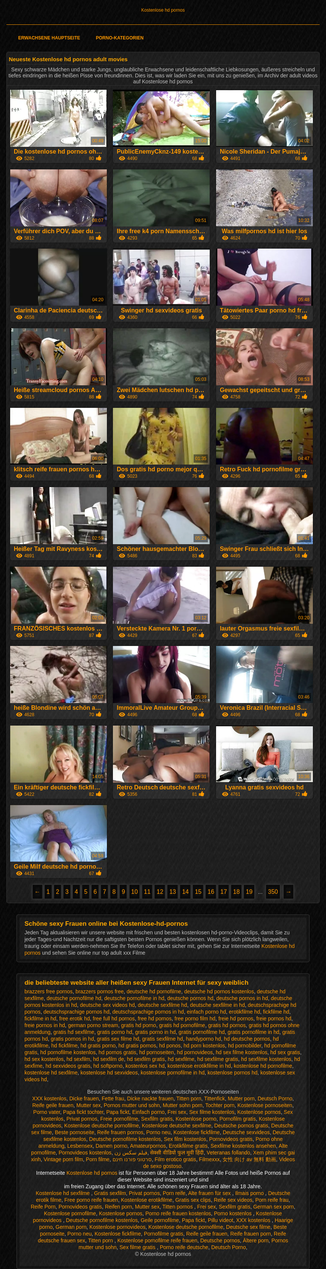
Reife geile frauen (53, 1105)
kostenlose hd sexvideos (109, 1073)
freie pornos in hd (44, 1025)
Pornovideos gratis (230, 1139)
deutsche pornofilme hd (74, 998)
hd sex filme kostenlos (241, 1052)
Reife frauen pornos (120, 1132)
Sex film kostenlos (185, 1139)
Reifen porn (118, 1207)
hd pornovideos (195, 1052)
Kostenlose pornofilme (70, 1213)
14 (185, 892)
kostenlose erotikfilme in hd (199, 1066)
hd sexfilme (181, 1059)
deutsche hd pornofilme (154, 991)
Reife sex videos (233, 1200)
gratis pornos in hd (72, 1039)
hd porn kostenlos (204, 1046)
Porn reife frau (271, 1200)
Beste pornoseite (74, 1132)
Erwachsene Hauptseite (49, 38)
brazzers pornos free (99, 991)
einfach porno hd (206, 1012)
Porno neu (158, 1132)
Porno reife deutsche (184, 1247)
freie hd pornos (235, 1019)
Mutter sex (88, 1105)
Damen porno (112, 1146)
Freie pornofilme (119, 1119)
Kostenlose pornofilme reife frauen (157, 1240)
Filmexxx (209, 1159)
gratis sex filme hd (118, 1039)
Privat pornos (81, 1119)
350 (273, 892)
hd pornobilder (244, 1046)
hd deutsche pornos (247, 1039)
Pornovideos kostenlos (85, 1153)
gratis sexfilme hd (162, 1039)
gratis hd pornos (227, 1025)
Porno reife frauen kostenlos (178, 1213)
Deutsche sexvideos (246, 1132)
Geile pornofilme (160, 1220)
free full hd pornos (114, 1019)
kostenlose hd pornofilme (263, 1066)
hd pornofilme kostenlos (68, 1052)
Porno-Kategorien (120, 38)
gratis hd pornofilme (182, 1025)
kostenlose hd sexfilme (51, 1073)
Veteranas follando (228, 1153)
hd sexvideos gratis (67, 1066)
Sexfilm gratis (157, 1119)
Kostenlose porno (196, 1119)
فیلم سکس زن (130, 1153)
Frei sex (177, 1112)
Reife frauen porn (250, 1234)
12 (159, 892)
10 (134, 892)
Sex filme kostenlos (211, 1112)
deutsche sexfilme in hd (217, 1005)
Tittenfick (214, 1098)
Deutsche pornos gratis (241, 1126)
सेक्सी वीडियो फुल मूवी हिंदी (177, 1153)
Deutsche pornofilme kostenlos (125, 1139)
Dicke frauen (84, 1098)
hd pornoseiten (156, 1052)
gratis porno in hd (155, 1032)
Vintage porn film (63, 1159)
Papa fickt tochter (83, 1112)
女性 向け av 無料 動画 (249, 1159)
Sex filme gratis (138, 1247)
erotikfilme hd (244, 1012)
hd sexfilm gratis (146, 1059)
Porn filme (98, 1159)
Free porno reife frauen (91, 1200)
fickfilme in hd (40, 1019)
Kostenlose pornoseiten (264, 1105)
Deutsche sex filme (248, 1227)
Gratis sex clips (193, 1200)
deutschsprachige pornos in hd (148, 1012)
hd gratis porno (98, 1046)
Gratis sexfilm (110, 1193)
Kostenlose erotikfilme (146, 1200)
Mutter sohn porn (183, 1105)
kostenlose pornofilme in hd (172, 1073)
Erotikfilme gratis (188, 1146)
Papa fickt (117, 1112)
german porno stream (93, 1025)
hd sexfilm (78, 1059)
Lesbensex (80, 1146)
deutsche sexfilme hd (162, 1005)
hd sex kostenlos (43, 1059)
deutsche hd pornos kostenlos (219, 991)
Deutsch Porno (275, 1098)
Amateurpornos (148, 1146)
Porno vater (46, 1112)
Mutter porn (241, 1098)
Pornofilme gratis (163, 1234)
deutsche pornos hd (190, 998)
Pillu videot (220, 1220)
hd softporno (108, 1066)
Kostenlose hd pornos (163, 10)
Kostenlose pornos (259, 1112)
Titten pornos (178, 1207)
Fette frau (113, 1098)
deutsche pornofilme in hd (134, 998)
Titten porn (188, 1098)
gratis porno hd (114, 1032)
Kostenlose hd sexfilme (63, 1193)
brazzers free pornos (48, 991)
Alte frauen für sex (210, 1193)
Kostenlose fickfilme (196, 1132)
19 (249, 892)
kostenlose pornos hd (232, 1073)
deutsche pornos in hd (242, 998)
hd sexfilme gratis (217, 1059)
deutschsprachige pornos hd (77, 1012)
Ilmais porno (250, 1193)
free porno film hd (194, 1019)
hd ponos (170, 1046)
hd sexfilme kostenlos (266, 1059)
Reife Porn (43, 1207)
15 (198, 892)
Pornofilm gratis (237, 1119)
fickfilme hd (276, 1012)
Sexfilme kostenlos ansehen (243, 1146)
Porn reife (174, 1193)
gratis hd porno (138, 1025)
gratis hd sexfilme (73, 1032)
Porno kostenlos (233, 1213)
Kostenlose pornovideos (117, 1227)
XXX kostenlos (49, 1098)
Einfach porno (148, 1112)
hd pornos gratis (117, 1052)
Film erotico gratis (175, 1159)
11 (147, 892)
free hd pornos (154, 1019)
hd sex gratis (285, 1052)
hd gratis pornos (137, 1046)
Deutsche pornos (220, 1240)
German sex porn (273, 1207)
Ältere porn (255, 1240)
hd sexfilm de (108, 1059)
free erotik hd (74, 1019)
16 (210, 892)
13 (172, 892)
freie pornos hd (273, 1019)
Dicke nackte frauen (150, 1098)
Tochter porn (219, 1105)
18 (236, 892)
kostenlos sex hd (144, 1066)
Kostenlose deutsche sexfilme (176, 1126)
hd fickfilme (64, 1046)
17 (223, 892)
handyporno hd (203, 1039)
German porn (71, 1227)
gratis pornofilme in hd (253, 1032)
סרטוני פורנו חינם (132, 1159)
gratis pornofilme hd (202, 1032)
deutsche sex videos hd (107, 1005)
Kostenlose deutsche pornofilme (101, 1126)
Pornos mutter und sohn (132, 1105)
